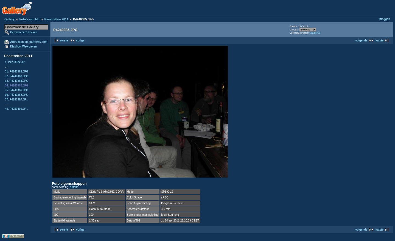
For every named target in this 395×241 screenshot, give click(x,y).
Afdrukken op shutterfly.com (28, 41)
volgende (361, 40)
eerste (64, 40)
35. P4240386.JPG (16, 90)
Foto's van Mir (29, 19)
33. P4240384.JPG (16, 80)
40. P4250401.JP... (16, 108)
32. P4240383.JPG (16, 76)
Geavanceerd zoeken (24, 32)
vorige (80, 40)
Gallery (9, 19)
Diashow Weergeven (23, 46)
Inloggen (384, 19)
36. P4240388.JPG (16, 94)
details (74, 187)
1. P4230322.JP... (16, 62)
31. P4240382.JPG (16, 71)
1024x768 (314, 33)
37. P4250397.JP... (16, 99)
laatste (379, 40)
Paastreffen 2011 (56, 19)
